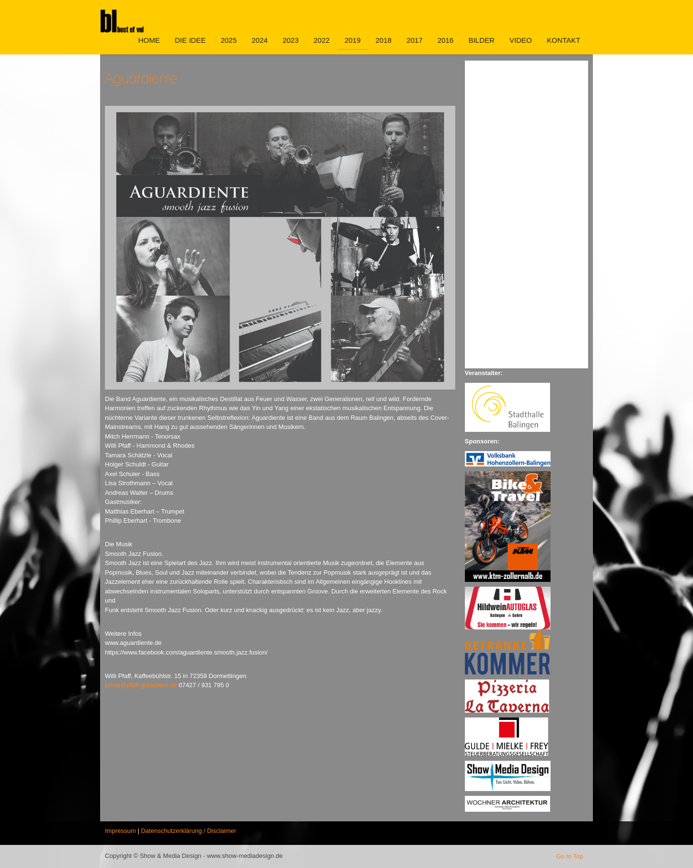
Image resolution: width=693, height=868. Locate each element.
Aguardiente (141, 78)
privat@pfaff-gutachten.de (141, 685)
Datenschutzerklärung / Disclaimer (188, 830)
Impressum (120, 830)
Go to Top (569, 856)
